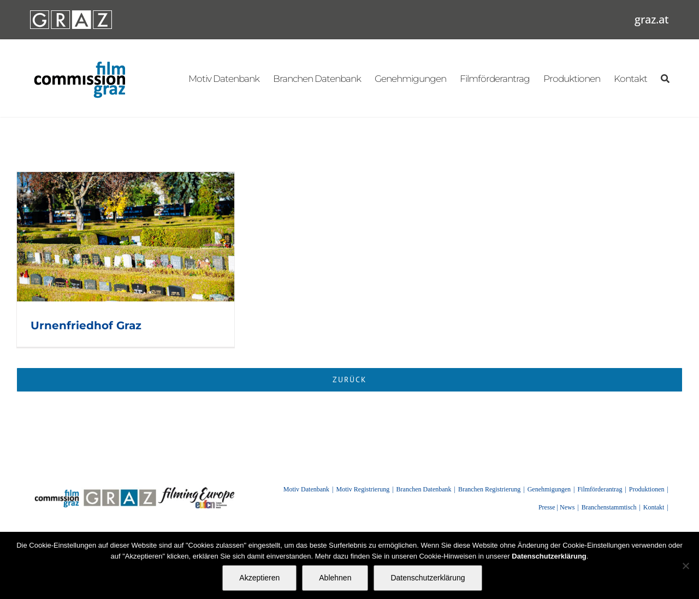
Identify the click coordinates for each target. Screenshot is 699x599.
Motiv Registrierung (363, 489)
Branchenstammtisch (609, 507)
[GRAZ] (119, 491)
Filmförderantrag (599, 489)
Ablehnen (335, 577)
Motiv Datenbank (306, 489)
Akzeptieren (259, 577)
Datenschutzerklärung (427, 577)
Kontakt (654, 507)
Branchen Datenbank (424, 489)
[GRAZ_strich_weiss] (71, 14)
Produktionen (647, 489)
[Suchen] (665, 78)
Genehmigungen (549, 489)
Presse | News (556, 507)
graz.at (652, 19)
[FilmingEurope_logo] (196, 491)
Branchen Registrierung (489, 489)
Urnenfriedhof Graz (86, 325)
